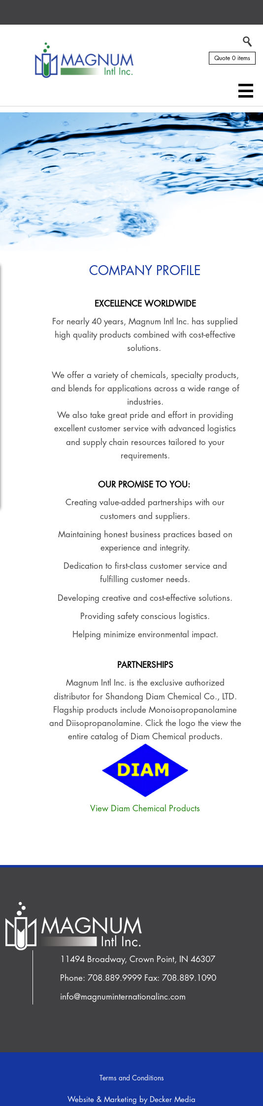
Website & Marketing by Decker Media (131, 1100)
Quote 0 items (232, 58)
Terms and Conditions (131, 1077)
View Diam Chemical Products (145, 808)
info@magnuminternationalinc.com (123, 997)
